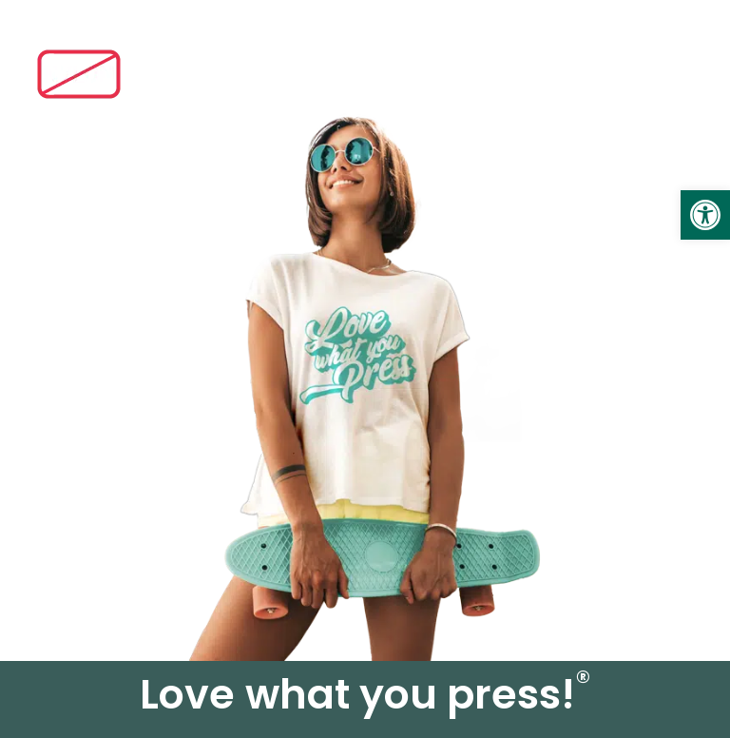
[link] (705, 215)
